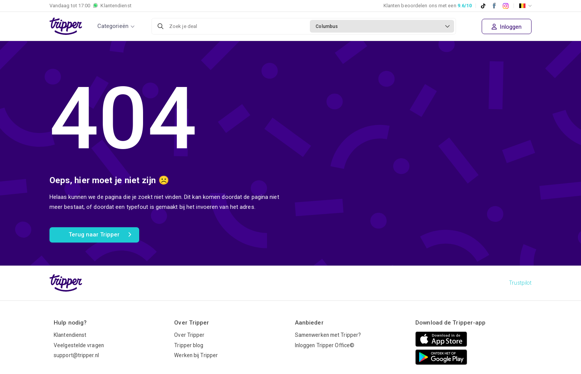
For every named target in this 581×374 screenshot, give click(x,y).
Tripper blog (188, 345)
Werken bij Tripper (196, 355)
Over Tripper (189, 335)
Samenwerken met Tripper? (328, 335)
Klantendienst (70, 335)
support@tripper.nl (76, 355)
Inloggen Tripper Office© (324, 345)
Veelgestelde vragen (79, 345)
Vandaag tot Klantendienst (90, 5)
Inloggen (507, 26)
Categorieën (112, 26)
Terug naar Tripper (100, 235)
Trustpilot (520, 283)
